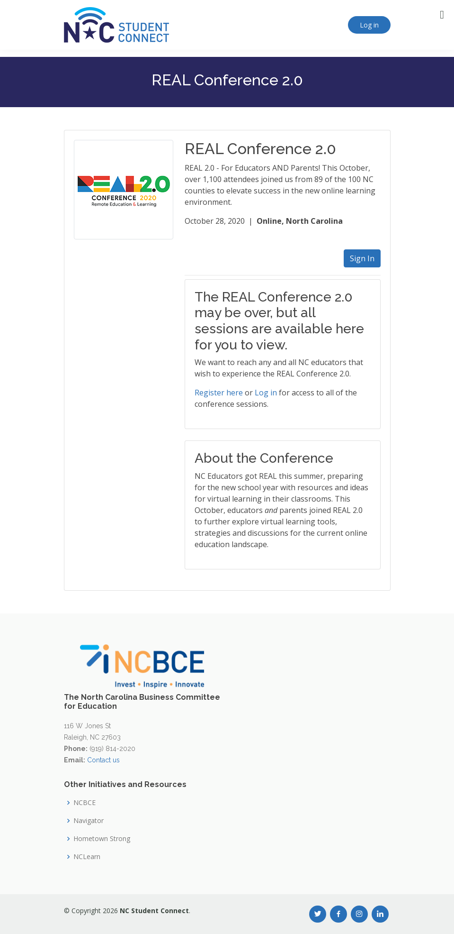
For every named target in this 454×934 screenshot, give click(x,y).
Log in (369, 24)
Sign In (362, 258)
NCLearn (86, 856)
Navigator (88, 820)
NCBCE (84, 802)
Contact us (103, 760)
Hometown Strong (101, 838)
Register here (219, 392)
